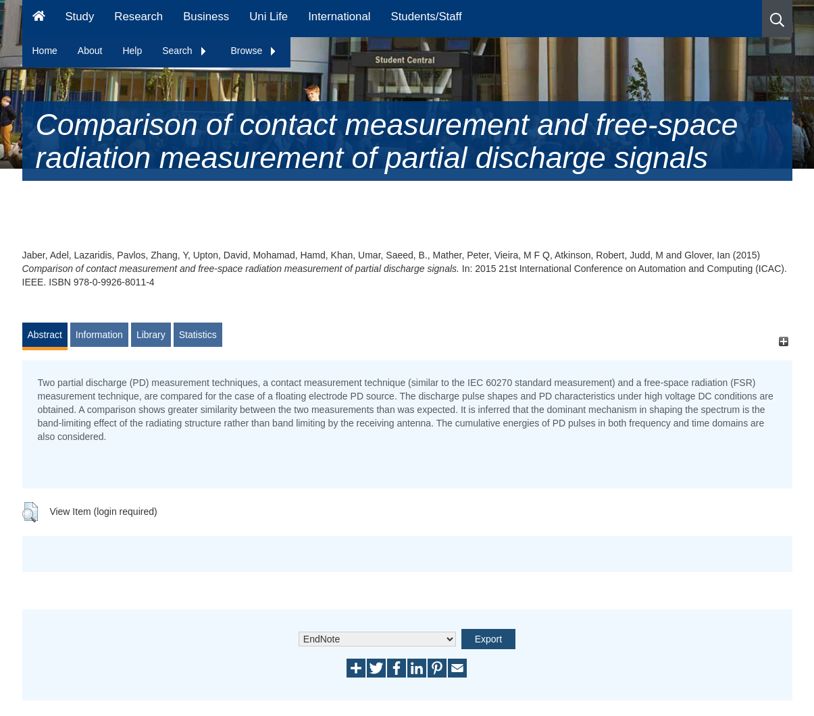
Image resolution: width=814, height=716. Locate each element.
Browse (254, 50)
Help (132, 50)
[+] (784, 341)
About (90, 50)
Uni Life (268, 16)
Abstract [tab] (45, 334)
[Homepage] (38, 18)
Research (138, 16)
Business (206, 16)
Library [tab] (151, 334)
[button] (777, 18)
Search (184, 50)
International (339, 16)
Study (79, 16)
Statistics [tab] (198, 334)
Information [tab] (99, 334)
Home (44, 50)
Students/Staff (426, 16)
